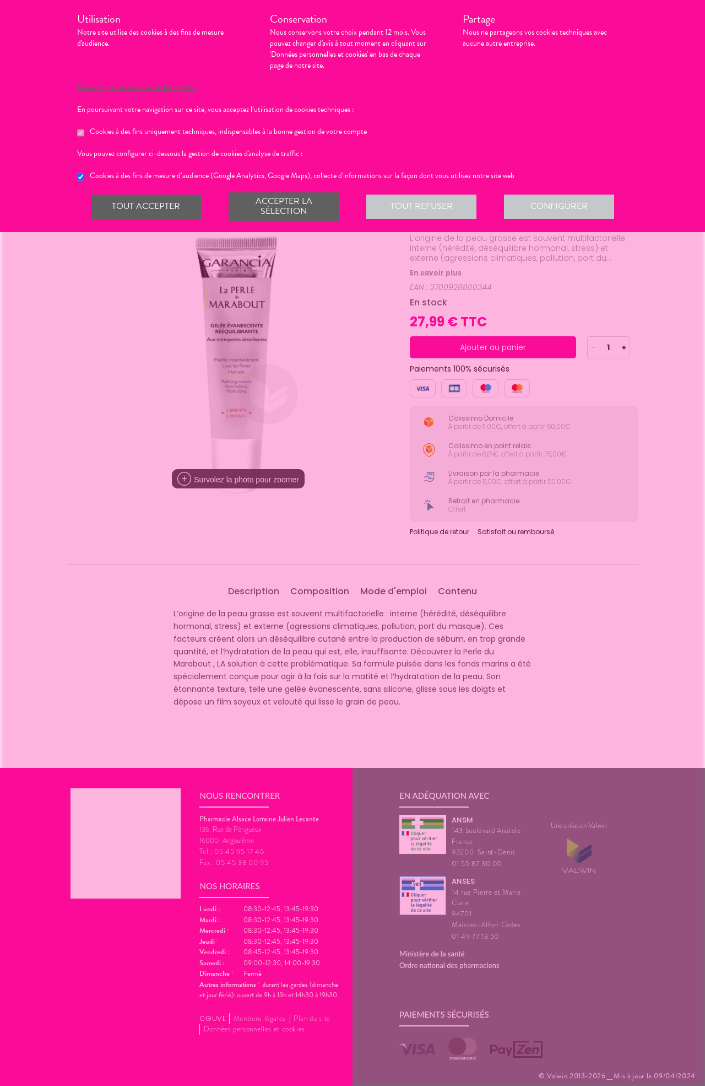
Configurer (559, 206)
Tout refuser (422, 206)
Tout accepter (146, 206)
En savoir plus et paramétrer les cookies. (137, 87)
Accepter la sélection (284, 206)
